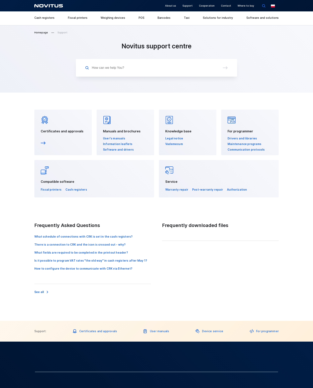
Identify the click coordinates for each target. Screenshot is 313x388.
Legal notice (174, 138)
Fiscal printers (77, 17)
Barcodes (163, 17)
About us (170, 5)
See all (39, 292)
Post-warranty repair (207, 189)
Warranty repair (176, 189)
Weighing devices (113, 17)
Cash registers (44, 17)
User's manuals (114, 138)
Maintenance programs (244, 144)
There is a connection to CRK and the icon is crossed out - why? (80, 244)
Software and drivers (118, 149)
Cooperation (207, 5)
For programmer (267, 331)
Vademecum (174, 144)
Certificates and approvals (62, 131)
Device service (212, 331)
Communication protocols (246, 149)
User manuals (159, 331)
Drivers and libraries (242, 138)
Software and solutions (262, 17)
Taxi (187, 17)
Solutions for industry (218, 17)
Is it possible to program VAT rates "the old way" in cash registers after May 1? (90, 260)
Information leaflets (117, 144)
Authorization (237, 189)
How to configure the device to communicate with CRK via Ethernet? (83, 268)
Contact (226, 5)
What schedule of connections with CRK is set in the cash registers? (83, 236)
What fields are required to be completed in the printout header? (81, 252)
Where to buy (246, 5)
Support (187, 5)
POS (141, 17)
